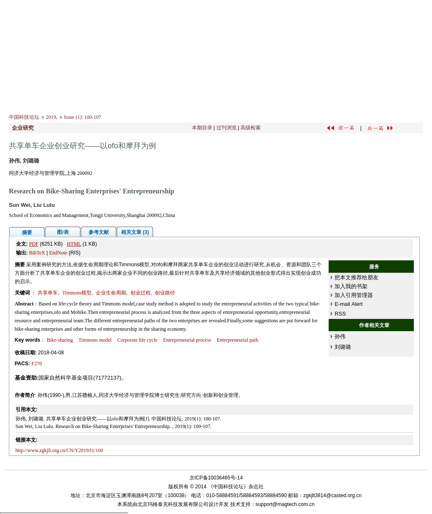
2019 (51, 117)
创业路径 (165, 293)
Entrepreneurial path (237, 340)
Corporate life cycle (137, 340)
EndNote (58, 253)
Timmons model (95, 340)
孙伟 (340, 336)
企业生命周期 (111, 293)
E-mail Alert (348, 304)
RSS (340, 314)
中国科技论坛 (24, 117)
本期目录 (202, 128)
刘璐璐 (343, 347)
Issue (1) (73, 117)
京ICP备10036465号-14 (216, 478)
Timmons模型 (77, 293)
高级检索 (250, 128)
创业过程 (140, 293)
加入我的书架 (351, 286)
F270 (37, 364)
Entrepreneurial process (187, 340)
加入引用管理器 (354, 295)
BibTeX (37, 253)
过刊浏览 (226, 128)
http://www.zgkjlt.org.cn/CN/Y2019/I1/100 (59, 450)
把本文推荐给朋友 (356, 277)
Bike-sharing (60, 340)
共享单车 (48, 293)
